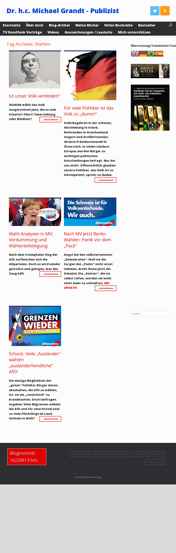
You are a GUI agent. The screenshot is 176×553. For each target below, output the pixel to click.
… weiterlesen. (50, 119)
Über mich (34, 25)
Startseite (11, 25)
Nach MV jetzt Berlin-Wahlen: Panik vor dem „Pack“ (87, 240)
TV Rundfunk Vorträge (22, 32)
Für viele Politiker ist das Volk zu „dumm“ (89, 111)
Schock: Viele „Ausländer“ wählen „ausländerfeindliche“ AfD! (34, 362)
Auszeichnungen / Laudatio (88, 32)
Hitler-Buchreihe (118, 25)
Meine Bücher (87, 25)
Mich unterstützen (134, 32)
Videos (53, 32)
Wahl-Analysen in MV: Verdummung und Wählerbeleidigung (31, 240)
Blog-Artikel (59, 25)
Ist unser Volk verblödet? (34, 96)
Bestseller (146, 25)
